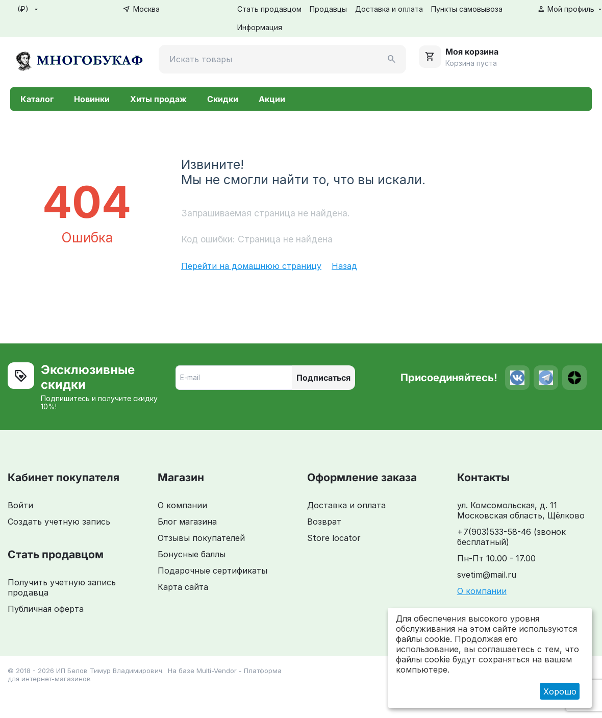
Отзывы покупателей (201, 538)
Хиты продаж (158, 99)
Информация (259, 27)
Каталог (37, 99)
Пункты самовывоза (467, 9)
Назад (344, 266)
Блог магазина (187, 521)
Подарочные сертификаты (212, 570)
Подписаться (323, 378)
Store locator (334, 538)
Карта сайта (183, 587)
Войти (20, 505)
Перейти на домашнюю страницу (251, 266)
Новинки (92, 99)
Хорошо (559, 691)
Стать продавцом (269, 9)
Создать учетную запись (59, 521)
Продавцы (328, 9)
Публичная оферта (46, 609)
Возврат (324, 521)
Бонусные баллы (191, 554)
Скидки (222, 99)
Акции (272, 99)
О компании (182, 505)
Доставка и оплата (389, 9)
